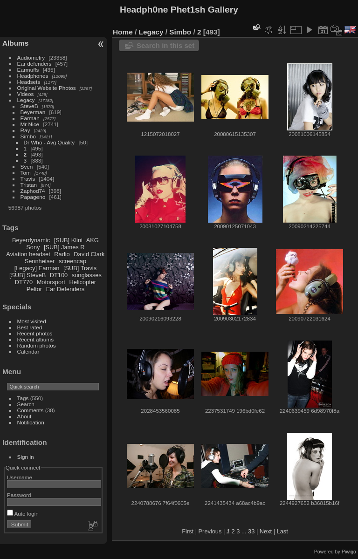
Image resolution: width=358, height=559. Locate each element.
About (24, 416)
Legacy (26, 100)
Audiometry (31, 58)
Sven (27, 167)
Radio (61, 254)
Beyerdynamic (31, 240)
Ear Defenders (65, 289)
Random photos (36, 345)
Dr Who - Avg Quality (49, 142)
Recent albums (35, 339)
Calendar (28, 351)
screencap (72, 261)
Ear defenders (34, 64)
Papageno (33, 197)
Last (282, 531)
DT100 (59, 275)
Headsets (29, 82)
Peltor (34, 289)
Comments (30, 410)
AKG (92, 240)
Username (19, 477)
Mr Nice (30, 124)
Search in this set (165, 45)
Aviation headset (28, 254)
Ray (25, 130)
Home (123, 32)
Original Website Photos (46, 88)
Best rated (29, 327)
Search (25, 404)
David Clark (89, 254)
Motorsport (51, 282)
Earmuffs (28, 70)
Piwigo (349, 551)
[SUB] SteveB (27, 275)
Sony (33, 247)
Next (266, 531)
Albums (15, 43)
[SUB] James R (64, 247)
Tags (23, 398)
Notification (30, 422)
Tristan (29, 185)
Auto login (23, 514)
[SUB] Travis (79, 268)
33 (251, 531)
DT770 (24, 282)
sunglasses (87, 275)
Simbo (28, 136)
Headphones (32, 76)
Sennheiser (40, 261)
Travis (28, 179)
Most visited (31, 321)
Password (19, 495)
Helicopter (82, 282)
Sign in (25, 457)
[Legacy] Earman (37, 268)
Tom (26, 173)
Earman (30, 118)
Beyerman (33, 112)
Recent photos (35, 333)
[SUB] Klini (68, 240)
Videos (25, 94)
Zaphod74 (33, 191)
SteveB (29, 106)
